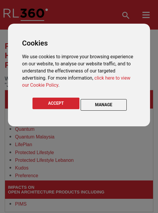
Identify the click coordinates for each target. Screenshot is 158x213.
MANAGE (104, 104)
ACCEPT (56, 103)
